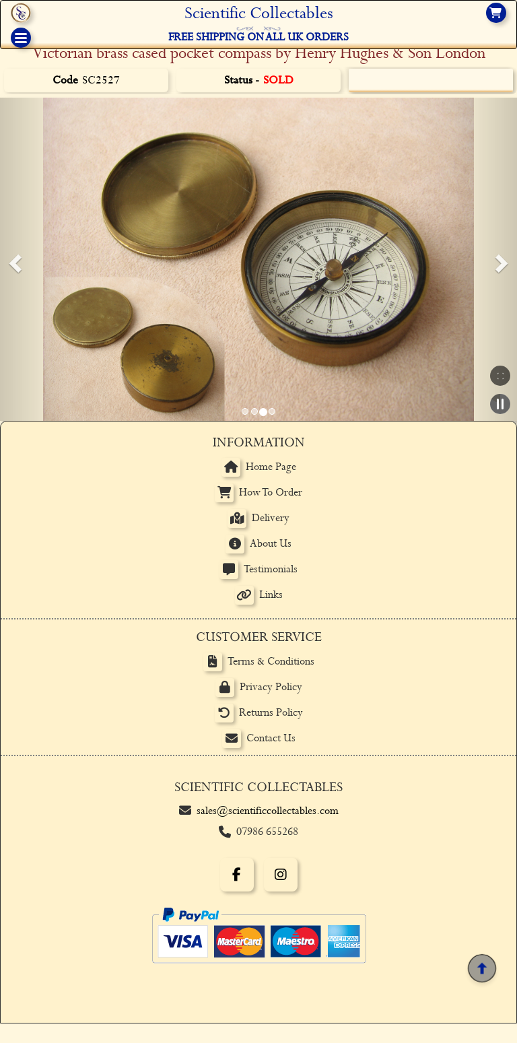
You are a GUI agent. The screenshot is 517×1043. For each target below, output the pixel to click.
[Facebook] (237, 874)
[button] (13, 259)
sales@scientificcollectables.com (268, 811)
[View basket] (496, 13)
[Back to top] (482, 968)
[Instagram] (281, 874)
